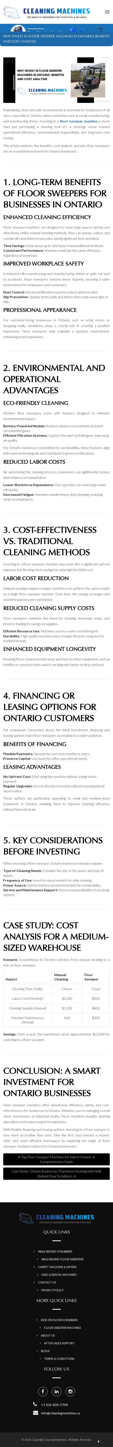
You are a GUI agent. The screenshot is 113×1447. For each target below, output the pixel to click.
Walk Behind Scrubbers (55, 1251)
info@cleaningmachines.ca (60, 1413)
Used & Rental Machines (59, 1274)
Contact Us (47, 1282)
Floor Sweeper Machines (62, 1327)
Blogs (45, 1351)
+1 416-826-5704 (54, 1405)
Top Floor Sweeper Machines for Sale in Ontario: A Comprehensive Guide (56, 1159)
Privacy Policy (52, 1290)
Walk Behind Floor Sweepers (62, 1259)
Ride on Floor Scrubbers (59, 1320)
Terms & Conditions (59, 1358)
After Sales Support (59, 1343)
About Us (48, 1335)
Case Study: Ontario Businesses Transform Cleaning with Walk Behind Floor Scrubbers (56, 1173)
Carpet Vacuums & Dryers (57, 1267)
